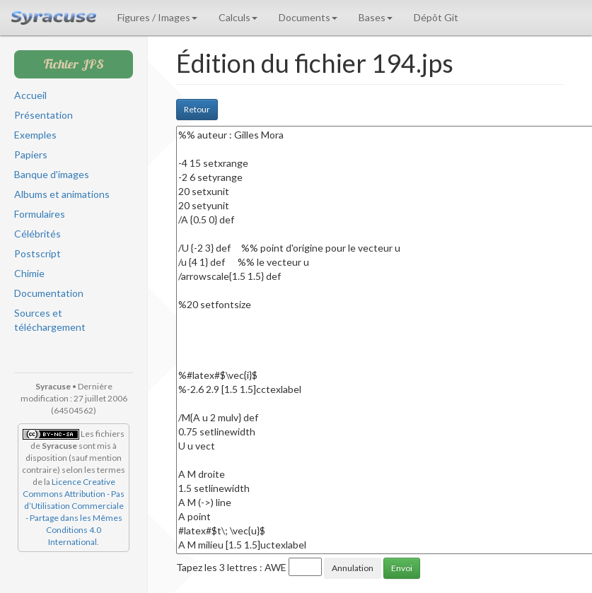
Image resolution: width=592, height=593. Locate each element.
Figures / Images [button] (157, 17)
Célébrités (37, 234)
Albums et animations (62, 194)
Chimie (29, 273)
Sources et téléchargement (50, 320)
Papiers (30, 154)
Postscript (37, 253)
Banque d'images (51, 174)
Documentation (48, 293)
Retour (197, 109)
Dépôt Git (436, 17)
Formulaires (39, 214)
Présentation (43, 115)
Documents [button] (308, 17)
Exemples (35, 135)
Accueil (30, 95)
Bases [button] (376, 17)
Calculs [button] (238, 17)
